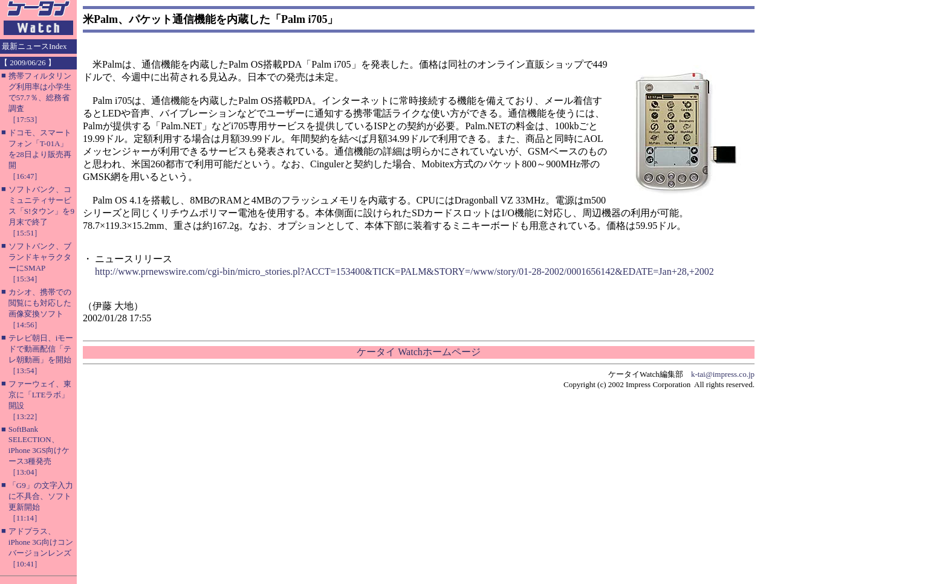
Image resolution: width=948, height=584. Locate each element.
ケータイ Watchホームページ (418, 352)
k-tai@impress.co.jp (723, 374)
